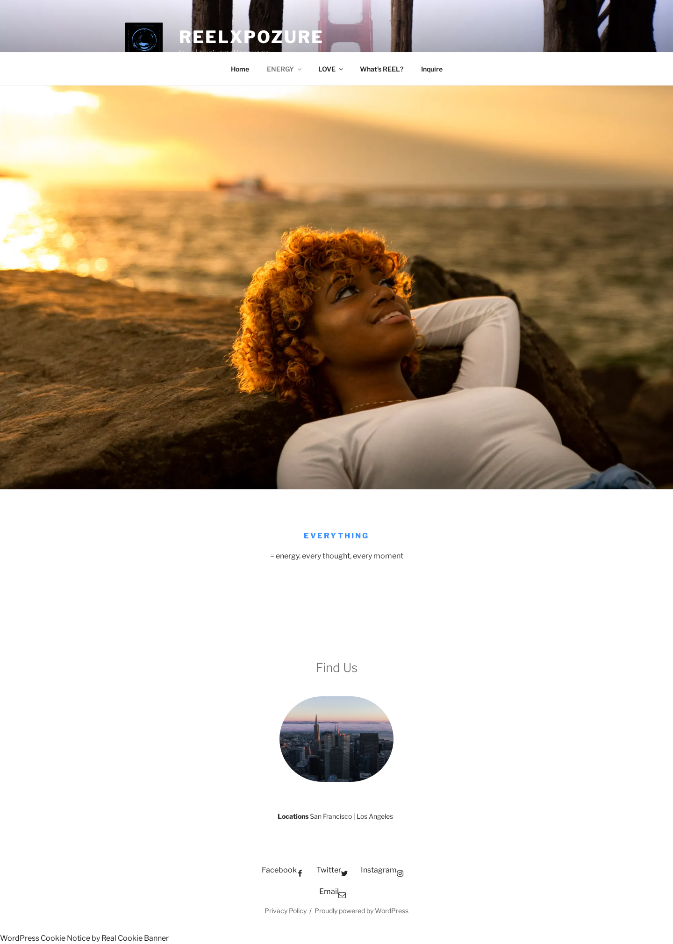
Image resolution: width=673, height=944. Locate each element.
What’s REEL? (381, 69)
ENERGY (285, 69)
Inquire (432, 69)
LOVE (331, 69)
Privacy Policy (286, 911)
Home (240, 69)
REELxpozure (251, 37)
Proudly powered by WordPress (361, 911)
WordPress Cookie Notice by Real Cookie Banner (84, 938)
